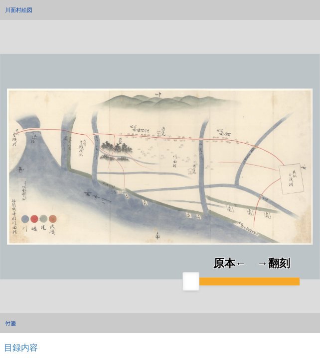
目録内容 (21, 348)
